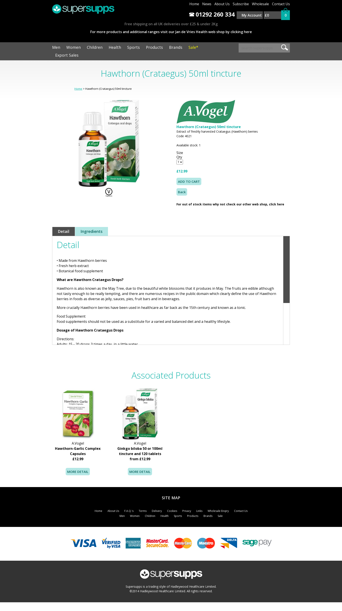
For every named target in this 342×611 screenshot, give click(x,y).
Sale (220, 516)
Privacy (186, 511)
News (206, 4)
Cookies (172, 511)
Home (194, 4)
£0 (267, 15)
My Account (252, 15)
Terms (143, 511)
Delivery (157, 511)
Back (182, 192)
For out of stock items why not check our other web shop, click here (230, 204)
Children (95, 47)
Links (199, 511)
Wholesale (260, 4)
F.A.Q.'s (128, 511)
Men (56, 47)
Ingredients (91, 231)
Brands (175, 47)
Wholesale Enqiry (218, 511)
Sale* (193, 47)
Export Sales (67, 55)
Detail (63, 231)
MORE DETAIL (77, 471)
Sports (133, 47)
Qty (179, 157)
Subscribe (241, 4)
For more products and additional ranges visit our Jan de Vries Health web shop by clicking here (171, 31)
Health (115, 47)
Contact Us (281, 4)
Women (73, 47)
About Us (222, 4)
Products (154, 47)
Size (179, 152)
